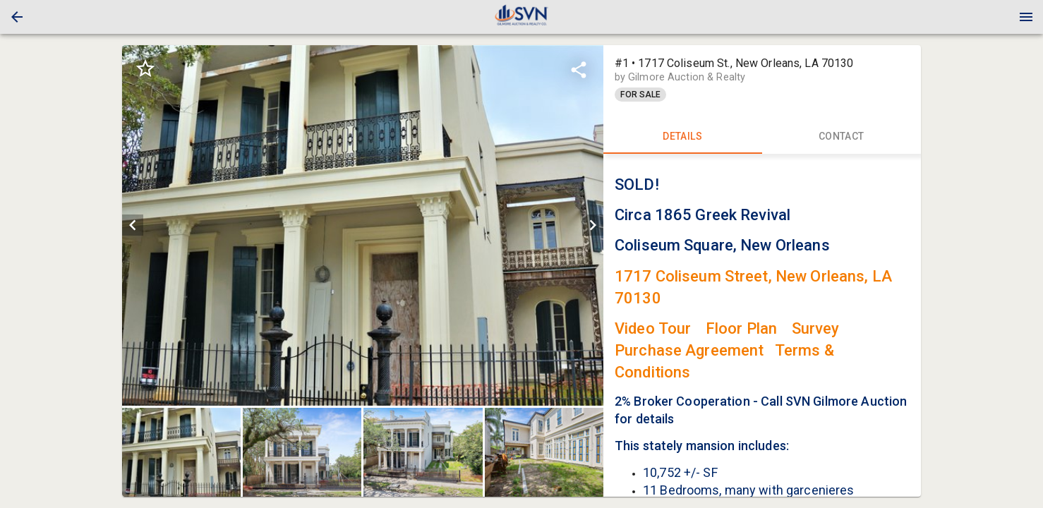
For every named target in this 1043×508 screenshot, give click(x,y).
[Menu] (1026, 17)
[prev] (132, 225)
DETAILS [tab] (682, 137)
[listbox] (362, 225)
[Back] (17, 17)
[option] (362, 225)
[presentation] (521, 17)
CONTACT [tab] (841, 137)
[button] (17, 17)
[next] (592, 225)
